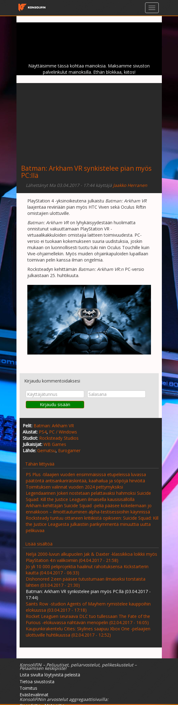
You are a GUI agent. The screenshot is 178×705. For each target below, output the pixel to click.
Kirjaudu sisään (55, 404)
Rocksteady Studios (59, 438)
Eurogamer (69, 450)
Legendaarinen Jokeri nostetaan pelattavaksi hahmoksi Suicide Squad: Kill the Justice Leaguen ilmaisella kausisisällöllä (88, 496)
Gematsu (46, 450)
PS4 (43, 432)
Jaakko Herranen (130, 185)
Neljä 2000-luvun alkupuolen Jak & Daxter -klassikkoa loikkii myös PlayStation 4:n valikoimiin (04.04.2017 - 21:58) (91, 557)
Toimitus (28, 688)
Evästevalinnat (34, 695)
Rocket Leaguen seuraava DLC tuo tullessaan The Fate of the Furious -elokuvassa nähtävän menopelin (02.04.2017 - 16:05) (88, 619)
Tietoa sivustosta (37, 681)
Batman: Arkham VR (54, 426)
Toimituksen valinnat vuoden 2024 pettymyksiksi (74, 487)
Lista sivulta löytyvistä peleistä (50, 675)
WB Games (54, 444)
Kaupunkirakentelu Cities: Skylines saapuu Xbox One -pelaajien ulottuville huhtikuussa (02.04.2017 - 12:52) (88, 632)
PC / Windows (63, 432)
